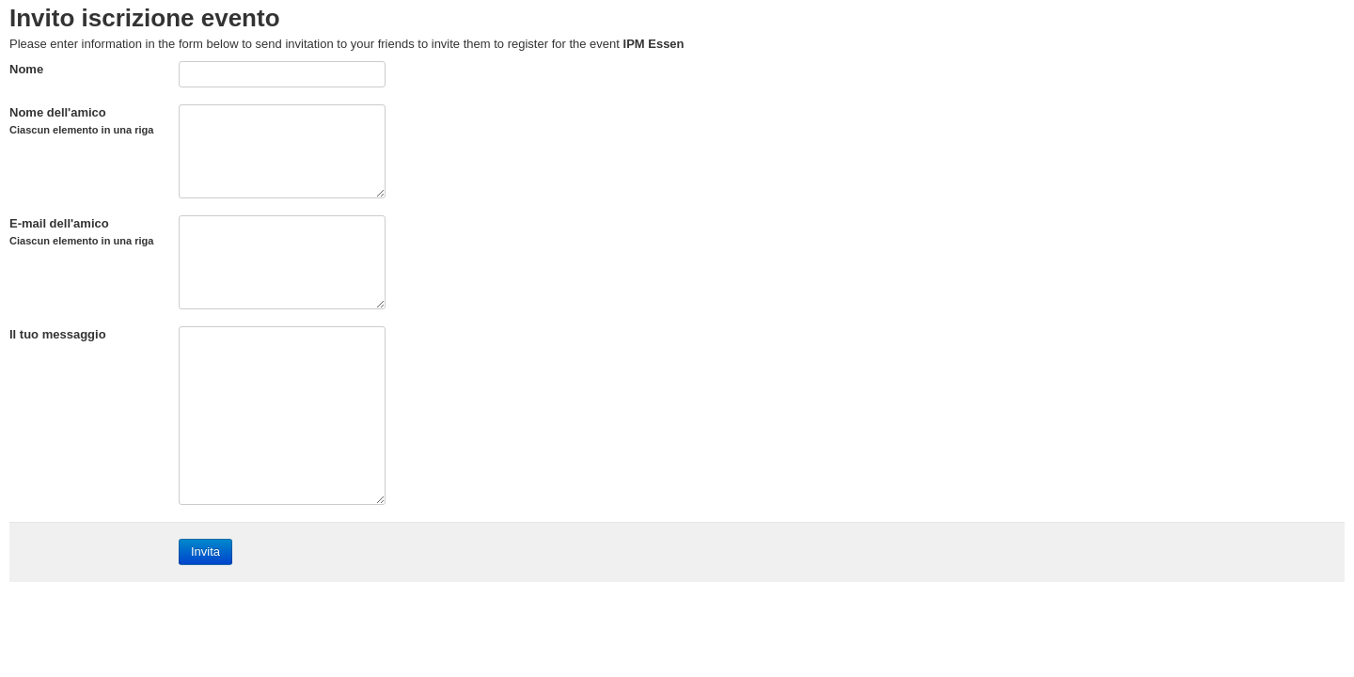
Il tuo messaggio (57, 334)
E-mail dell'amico (81, 231)
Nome (26, 69)
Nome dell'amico (81, 120)
